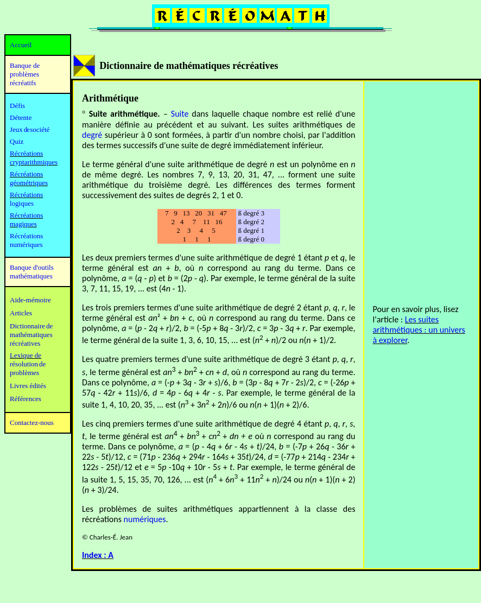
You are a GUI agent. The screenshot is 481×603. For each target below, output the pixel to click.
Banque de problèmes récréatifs (25, 74)
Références (25, 399)
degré (92, 135)
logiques (22, 203)
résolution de (28, 364)
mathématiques (31, 335)
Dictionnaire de (31, 326)
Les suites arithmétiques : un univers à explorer (418, 329)
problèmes (24, 373)
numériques (145, 519)
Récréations (26, 195)
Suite (180, 114)
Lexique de (25, 355)
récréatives (25, 343)
